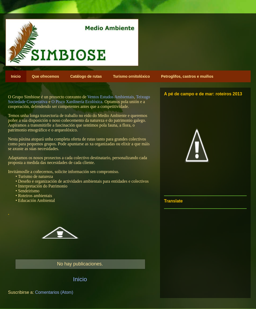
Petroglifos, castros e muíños (187, 76)
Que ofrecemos (45, 76)
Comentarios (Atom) (54, 292)
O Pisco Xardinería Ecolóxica (76, 101)
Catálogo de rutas (86, 76)
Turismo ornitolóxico (131, 76)
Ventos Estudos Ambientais (110, 97)
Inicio (16, 76)
